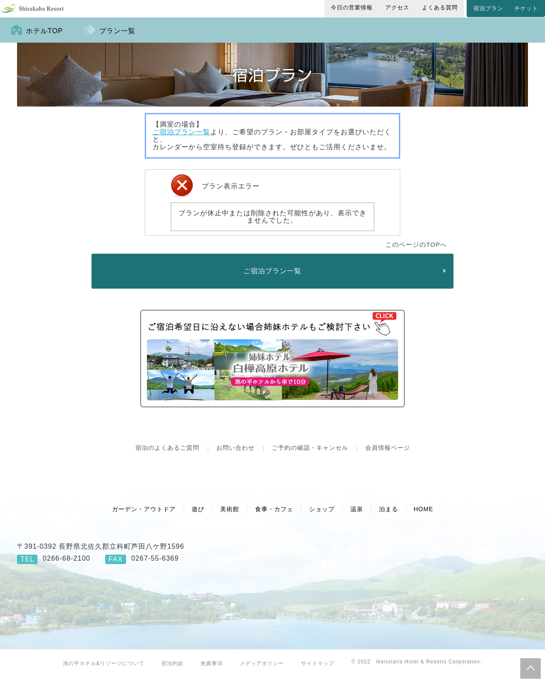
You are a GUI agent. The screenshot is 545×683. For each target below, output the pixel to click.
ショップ (322, 515)
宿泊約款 (172, 670)
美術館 (229, 515)
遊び (198, 515)
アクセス (397, 7)
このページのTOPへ (416, 251)
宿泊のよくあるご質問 (167, 454)
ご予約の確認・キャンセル (310, 454)
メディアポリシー (262, 670)
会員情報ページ (387, 454)
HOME (423, 515)
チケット (526, 8)
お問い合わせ (235, 454)
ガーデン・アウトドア (144, 515)
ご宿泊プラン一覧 (181, 138)
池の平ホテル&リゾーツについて (103, 670)
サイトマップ (317, 670)
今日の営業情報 (352, 7)
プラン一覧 (117, 37)
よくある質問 (440, 7)
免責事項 (212, 670)
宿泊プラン (488, 8)
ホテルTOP (44, 37)
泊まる (388, 515)
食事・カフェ (274, 515)
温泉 (356, 515)
